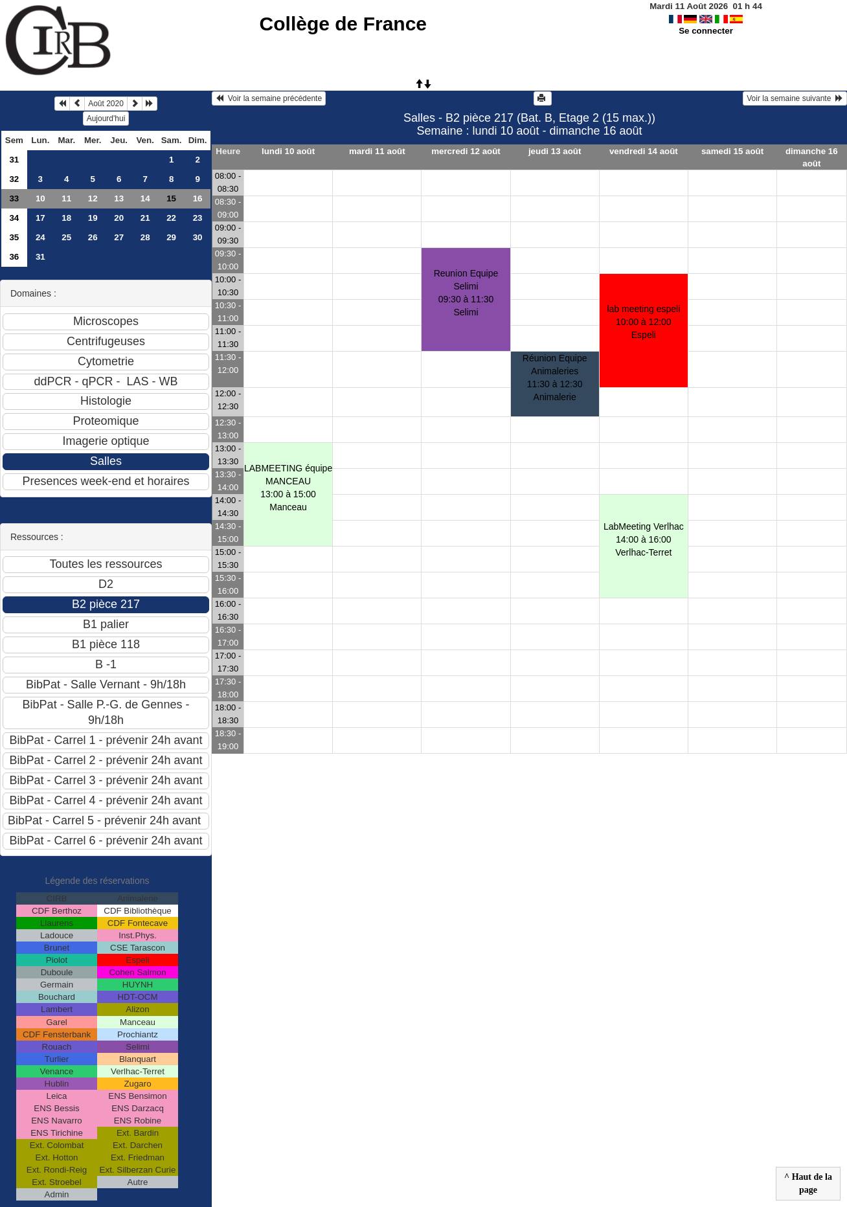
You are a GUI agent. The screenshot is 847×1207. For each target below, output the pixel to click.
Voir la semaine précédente (269, 98)
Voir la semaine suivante (795, 98)
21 (145, 218)
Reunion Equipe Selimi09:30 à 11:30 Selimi (466, 292)
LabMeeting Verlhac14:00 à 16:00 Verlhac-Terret (644, 539)
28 (145, 237)
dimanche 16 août (811, 157)
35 (14, 237)
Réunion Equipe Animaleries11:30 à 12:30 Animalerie (555, 377)
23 (198, 218)
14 (145, 198)
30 (198, 237)
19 (93, 218)
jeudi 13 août (554, 151)
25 (66, 237)
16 (198, 198)
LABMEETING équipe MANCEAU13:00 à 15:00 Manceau (288, 487)
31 (14, 159)
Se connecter (706, 31)
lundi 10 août (288, 151)
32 (14, 179)
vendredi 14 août (643, 151)
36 (14, 257)
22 (171, 218)
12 (93, 198)
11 (66, 198)
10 (40, 198)
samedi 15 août (732, 151)
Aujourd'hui (106, 118)
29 (171, 237)
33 (14, 198)
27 (119, 237)
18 (66, 218)
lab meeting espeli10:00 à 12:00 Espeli (643, 322)
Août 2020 (106, 103)
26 (93, 237)
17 (40, 218)
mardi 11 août (377, 151)
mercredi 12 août (466, 151)
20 (119, 218)
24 (40, 237)
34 (14, 218)
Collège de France (343, 23)
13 (119, 198)
